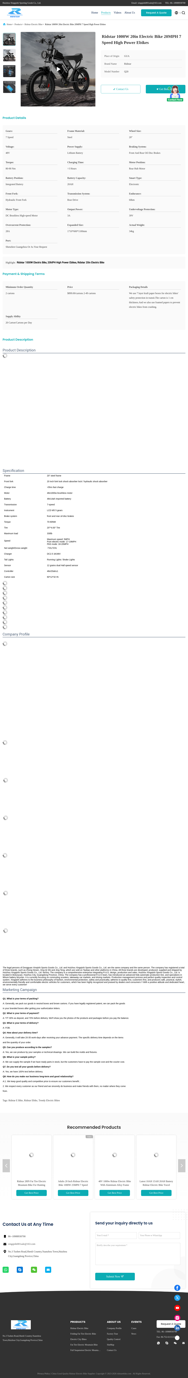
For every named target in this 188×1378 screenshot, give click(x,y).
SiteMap (110, 1345)
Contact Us (122, 89)
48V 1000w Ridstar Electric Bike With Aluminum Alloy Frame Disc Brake (115, 1185)
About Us (129, 12)
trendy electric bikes (49, 1100)
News (133, 1334)
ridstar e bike (15, 1100)
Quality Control (113, 1339)
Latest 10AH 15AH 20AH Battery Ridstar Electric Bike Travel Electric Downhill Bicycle (156, 1185)
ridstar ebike (30, 1100)
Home (94, 12)
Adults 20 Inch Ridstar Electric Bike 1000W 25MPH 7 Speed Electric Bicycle (73, 1185)
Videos (117, 12)
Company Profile (114, 1328)
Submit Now (115, 1276)
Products (106, 12)
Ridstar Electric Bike (33, 24)
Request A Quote (156, 12)
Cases (133, 1328)
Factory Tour (112, 1334)
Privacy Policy (43, 1374)
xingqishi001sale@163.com (21, 1244)
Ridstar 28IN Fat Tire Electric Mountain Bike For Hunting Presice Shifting (31, 1185)
